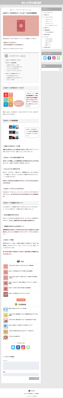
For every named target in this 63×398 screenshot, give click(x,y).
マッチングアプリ (48, 17)
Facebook (18, 350)
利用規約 (37, 394)
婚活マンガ (48, 45)
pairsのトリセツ (49, 19)
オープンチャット (48, 12)
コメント (5, 361)
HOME (31, 391)
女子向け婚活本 (49, 39)
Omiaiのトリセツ (49, 23)
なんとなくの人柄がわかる (13, 68)
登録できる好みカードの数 (13, 65)
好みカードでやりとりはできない (15, 70)
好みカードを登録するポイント (13, 73)
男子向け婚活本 (49, 41)
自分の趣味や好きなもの (13, 75)
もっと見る (21, 300)
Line (28, 350)
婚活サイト (46, 28)
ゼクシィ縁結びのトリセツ (51, 25)
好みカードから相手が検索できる (15, 66)
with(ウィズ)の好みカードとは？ (14, 60)
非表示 (22, 56)
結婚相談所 (46, 30)
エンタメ (46, 37)
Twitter (13, 350)
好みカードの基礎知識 (11, 62)
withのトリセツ (48, 21)
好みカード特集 (10, 79)
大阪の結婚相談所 (49, 32)
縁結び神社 (46, 35)
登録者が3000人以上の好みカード (15, 77)
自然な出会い (47, 48)
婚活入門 (46, 15)
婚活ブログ (48, 43)
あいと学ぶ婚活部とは (29, 394)
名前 (4, 372)
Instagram (23, 350)
